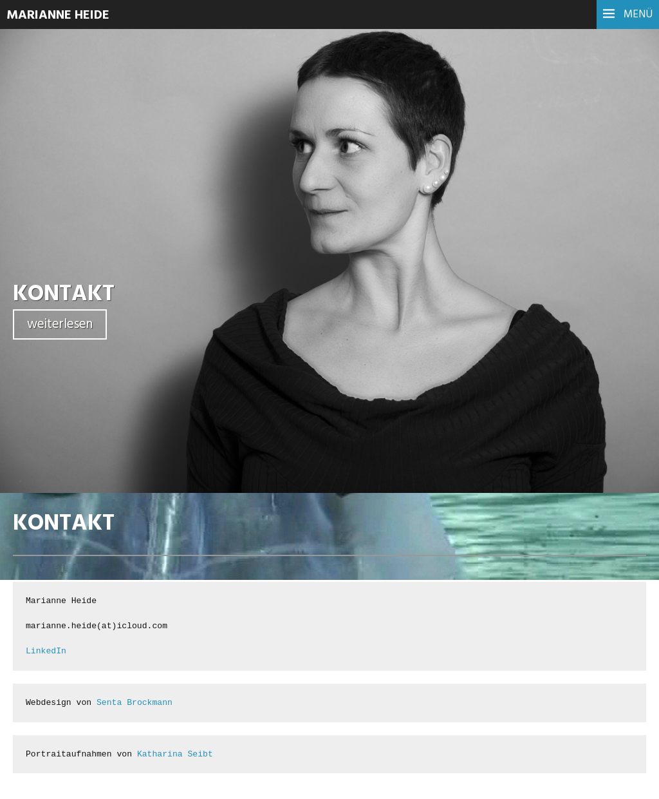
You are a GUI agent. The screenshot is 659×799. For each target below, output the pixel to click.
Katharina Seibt (175, 754)
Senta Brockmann (134, 703)
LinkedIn (46, 651)
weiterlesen (60, 324)
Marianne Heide (57, 15)
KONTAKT (64, 294)
